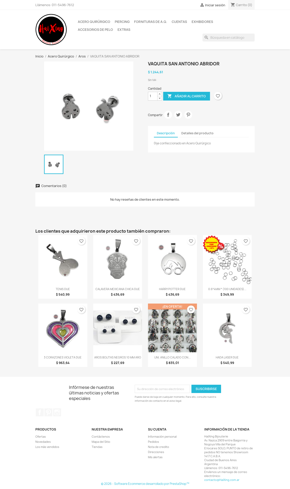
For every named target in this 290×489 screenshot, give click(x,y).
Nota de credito (158, 447)
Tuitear (178, 115)
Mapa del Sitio (101, 442)
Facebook (40, 412)
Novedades (43, 442)
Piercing (122, 22)
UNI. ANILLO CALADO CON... (172, 357)
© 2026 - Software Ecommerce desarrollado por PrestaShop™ (145, 484)
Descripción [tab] (166, 133)
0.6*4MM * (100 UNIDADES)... (227, 289)
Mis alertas (155, 457)
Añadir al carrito (186, 96)
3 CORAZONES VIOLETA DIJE (63, 357)
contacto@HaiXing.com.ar (221, 480)
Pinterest (188, 115)
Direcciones (156, 452)
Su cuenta (157, 429)
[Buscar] (228, 37)
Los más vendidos (47, 447)
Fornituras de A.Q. (150, 22)
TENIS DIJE (63, 289)
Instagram (57, 412)
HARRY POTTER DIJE (172, 289)
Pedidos (153, 442)
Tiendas (97, 447)
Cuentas (179, 22)
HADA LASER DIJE (227, 357)
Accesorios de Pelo (95, 29)
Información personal (162, 436)
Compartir (168, 115)
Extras (124, 29)
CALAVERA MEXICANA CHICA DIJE (117, 289)
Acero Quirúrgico (94, 22)
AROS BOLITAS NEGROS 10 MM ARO (117, 357)
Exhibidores (202, 22)
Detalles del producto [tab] (197, 133)
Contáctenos (101, 436)
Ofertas (40, 436)
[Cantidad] (152, 96)
